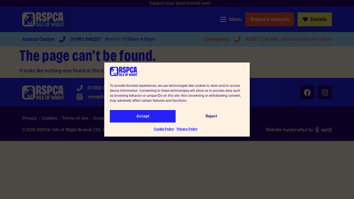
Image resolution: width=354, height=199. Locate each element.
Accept (142, 116)
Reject (211, 116)
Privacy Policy (187, 129)
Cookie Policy (164, 129)
